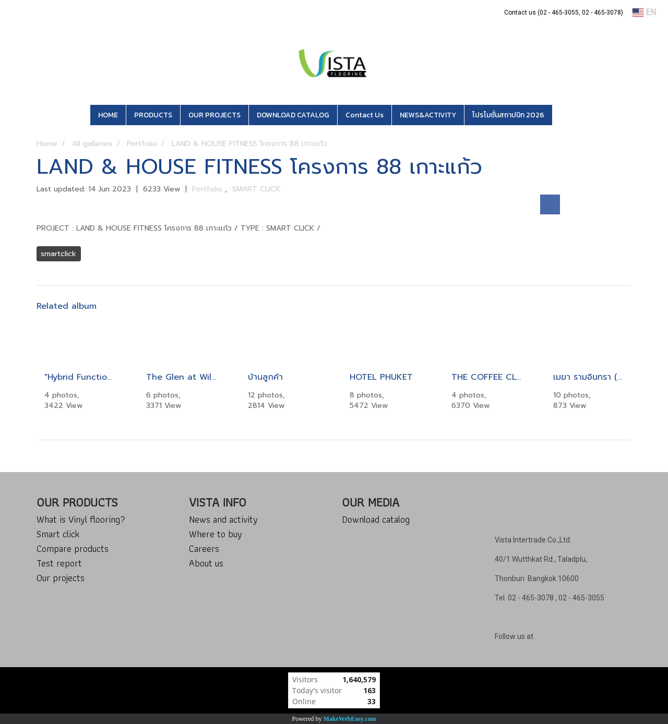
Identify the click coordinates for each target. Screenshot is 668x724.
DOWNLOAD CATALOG (293, 115)
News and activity (223, 519)
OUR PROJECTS (214, 115)
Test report (59, 563)
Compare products (73, 548)
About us (206, 563)
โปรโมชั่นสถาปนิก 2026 (508, 115)
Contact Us (364, 115)
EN (644, 12)
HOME (108, 115)
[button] (567, 115)
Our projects (61, 577)
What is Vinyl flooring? (81, 519)
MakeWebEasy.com (350, 718)
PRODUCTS (153, 115)
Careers (204, 548)
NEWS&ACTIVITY (428, 115)
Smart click (58, 533)
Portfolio (208, 189)
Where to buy (215, 533)
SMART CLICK (256, 189)
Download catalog (376, 519)
